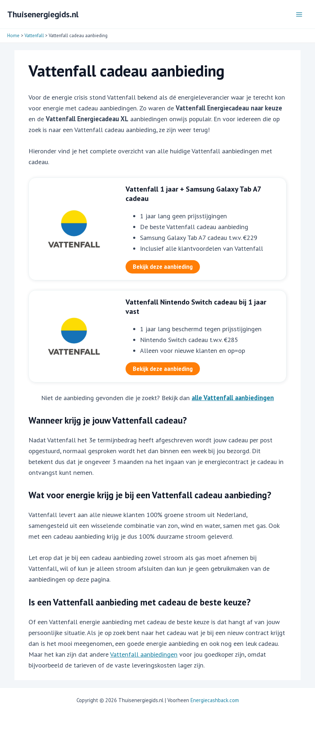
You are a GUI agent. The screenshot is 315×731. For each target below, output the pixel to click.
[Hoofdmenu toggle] (299, 14)
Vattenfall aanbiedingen (144, 654)
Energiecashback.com (215, 700)
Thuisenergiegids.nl (43, 14)
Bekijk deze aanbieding (163, 267)
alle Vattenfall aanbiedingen (233, 397)
